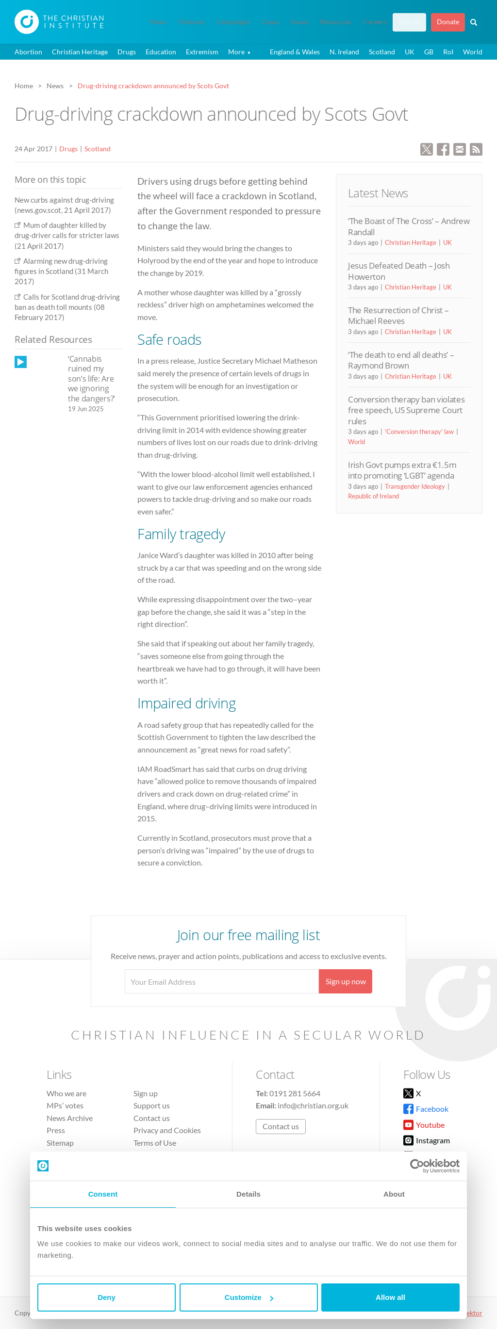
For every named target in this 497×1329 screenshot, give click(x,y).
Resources (335, 22)
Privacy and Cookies (167, 1130)
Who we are (66, 1093)
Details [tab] (248, 1194)
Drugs (126, 52)
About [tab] (394, 1194)
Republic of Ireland (373, 496)
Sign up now (346, 981)
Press (56, 1130)
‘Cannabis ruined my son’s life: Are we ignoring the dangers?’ (91, 378)
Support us (151, 1105)
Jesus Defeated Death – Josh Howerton (399, 271)
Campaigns (233, 22)
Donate (448, 22)
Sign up (409, 22)
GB (428, 52)
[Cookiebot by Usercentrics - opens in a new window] (417, 1166)
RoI (448, 52)
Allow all (390, 1297)
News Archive (70, 1117)
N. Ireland (344, 52)
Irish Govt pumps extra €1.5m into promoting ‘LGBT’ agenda (402, 470)
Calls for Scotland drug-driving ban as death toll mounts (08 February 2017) (67, 307)
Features (192, 22)
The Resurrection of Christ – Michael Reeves (398, 315)
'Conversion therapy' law (419, 431)
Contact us (151, 1117)
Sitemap (60, 1142)
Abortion (28, 52)
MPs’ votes (65, 1105)
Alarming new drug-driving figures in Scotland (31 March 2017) (61, 271)
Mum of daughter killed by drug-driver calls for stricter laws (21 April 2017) (67, 235)
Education (161, 52)
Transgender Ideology (415, 486)
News (158, 22)
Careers (375, 22)
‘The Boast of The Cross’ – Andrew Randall (409, 226)
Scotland (382, 52)
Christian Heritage (80, 52)
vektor (472, 1313)
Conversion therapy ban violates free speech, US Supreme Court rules (406, 410)
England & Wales (295, 52)
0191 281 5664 (294, 1093)
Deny (107, 1297)
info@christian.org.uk (313, 1105)
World (472, 52)
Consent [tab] (103, 1194)
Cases (270, 22)
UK (409, 52)
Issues (300, 22)
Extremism (202, 52)
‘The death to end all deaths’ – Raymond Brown (401, 360)
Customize (249, 1297)
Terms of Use (154, 1142)
